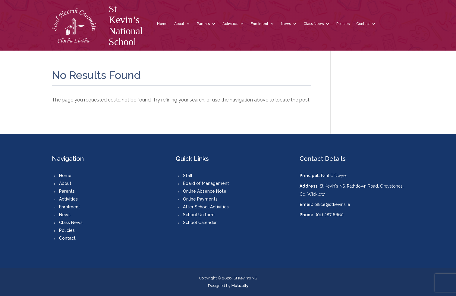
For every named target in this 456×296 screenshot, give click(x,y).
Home (162, 24)
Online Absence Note (204, 191)
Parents (203, 24)
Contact (363, 24)
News (286, 24)
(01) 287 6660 (330, 214)
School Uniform (199, 214)
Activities (230, 24)
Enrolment (259, 24)
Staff (187, 175)
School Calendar (200, 222)
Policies (343, 24)
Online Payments (200, 199)
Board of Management (206, 183)
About (179, 24)
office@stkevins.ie (332, 204)
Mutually (239, 285)
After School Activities (206, 206)
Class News (313, 24)
